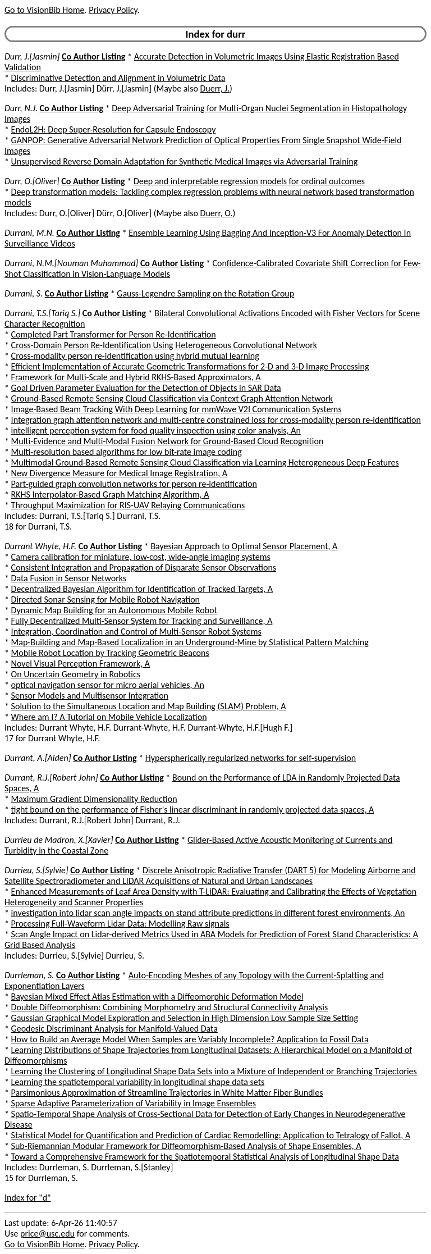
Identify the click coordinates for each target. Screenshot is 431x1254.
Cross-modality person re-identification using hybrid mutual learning (135, 355)
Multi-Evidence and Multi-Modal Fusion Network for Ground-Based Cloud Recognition (167, 441)
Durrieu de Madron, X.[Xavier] (58, 840)
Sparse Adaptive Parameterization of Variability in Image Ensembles (133, 1103)
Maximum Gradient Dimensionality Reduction (94, 799)
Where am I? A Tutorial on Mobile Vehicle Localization (109, 717)
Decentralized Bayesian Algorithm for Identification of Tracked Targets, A (142, 588)
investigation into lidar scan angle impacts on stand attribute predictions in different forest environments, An (208, 913)
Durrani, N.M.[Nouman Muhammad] (71, 263)
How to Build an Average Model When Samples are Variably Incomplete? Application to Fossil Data (190, 1039)
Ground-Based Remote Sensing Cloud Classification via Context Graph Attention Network (172, 398)
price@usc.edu (47, 1233)
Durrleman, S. (29, 975)
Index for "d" (27, 1197)
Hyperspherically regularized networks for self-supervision (250, 758)
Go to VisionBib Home (44, 9)
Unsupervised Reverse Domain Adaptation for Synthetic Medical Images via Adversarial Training (184, 161)
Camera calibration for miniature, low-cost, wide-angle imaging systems (140, 556)
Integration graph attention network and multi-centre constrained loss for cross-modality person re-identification (216, 419)
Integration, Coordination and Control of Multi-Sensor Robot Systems (136, 631)
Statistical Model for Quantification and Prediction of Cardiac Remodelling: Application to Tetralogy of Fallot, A (211, 1135)
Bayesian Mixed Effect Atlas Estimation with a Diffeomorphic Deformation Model (157, 996)
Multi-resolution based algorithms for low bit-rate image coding (126, 451)
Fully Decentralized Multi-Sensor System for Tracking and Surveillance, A (142, 620)
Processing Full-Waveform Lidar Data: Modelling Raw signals (120, 923)
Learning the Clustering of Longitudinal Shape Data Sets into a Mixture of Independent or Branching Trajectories (214, 1071)
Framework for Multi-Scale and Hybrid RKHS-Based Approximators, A (136, 377)
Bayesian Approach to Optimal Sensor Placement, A (243, 546)
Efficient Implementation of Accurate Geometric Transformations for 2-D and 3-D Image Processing (190, 366)
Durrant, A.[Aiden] (37, 758)
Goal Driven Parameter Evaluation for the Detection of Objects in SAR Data (146, 387)
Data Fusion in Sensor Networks (69, 578)
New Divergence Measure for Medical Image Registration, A (119, 473)
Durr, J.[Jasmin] (31, 56)
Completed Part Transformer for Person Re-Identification (113, 334)
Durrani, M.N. (29, 232)
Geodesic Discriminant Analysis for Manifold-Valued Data (114, 1028)
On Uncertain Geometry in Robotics (75, 674)
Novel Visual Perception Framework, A (80, 663)
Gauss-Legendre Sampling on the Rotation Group (205, 293)
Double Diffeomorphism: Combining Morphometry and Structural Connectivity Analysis (169, 1007)
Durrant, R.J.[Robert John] (51, 777)
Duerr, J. (215, 88)
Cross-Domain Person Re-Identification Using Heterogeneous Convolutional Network (164, 345)
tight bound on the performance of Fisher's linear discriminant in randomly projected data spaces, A (192, 809)
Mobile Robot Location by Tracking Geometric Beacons (110, 652)
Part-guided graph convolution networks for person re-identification (134, 483)
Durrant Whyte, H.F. (40, 546)
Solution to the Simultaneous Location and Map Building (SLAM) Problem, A (148, 706)
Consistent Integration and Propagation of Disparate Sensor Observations (144, 567)
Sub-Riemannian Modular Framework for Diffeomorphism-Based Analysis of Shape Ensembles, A (186, 1146)
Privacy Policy (113, 9)
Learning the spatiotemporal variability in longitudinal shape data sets (138, 1082)
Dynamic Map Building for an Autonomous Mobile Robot (114, 610)
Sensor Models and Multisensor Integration (89, 695)
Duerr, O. (216, 213)
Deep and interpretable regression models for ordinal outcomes (249, 181)
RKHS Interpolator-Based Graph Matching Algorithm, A (110, 494)
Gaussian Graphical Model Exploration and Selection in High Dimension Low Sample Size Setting (184, 1018)
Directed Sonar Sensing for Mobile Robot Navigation (105, 599)
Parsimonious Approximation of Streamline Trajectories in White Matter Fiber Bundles (167, 1092)
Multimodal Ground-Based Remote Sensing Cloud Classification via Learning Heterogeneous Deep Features (205, 462)
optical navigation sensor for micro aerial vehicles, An (107, 685)
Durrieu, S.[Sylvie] (36, 870)
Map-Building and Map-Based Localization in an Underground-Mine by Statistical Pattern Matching (190, 642)
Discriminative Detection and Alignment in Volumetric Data (118, 77)
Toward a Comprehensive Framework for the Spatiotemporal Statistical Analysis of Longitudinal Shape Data (205, 1156)
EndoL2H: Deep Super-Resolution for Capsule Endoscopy (113, 129)
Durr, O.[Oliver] (31, 181)
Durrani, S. (23, 293)
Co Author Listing (93, 56)
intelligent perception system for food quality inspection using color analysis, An (156, 430)
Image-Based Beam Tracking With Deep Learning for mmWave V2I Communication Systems (176, 409)
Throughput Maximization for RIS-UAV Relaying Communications (128, 505)
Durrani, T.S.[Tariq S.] (42, 313)
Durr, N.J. (21, 108)
